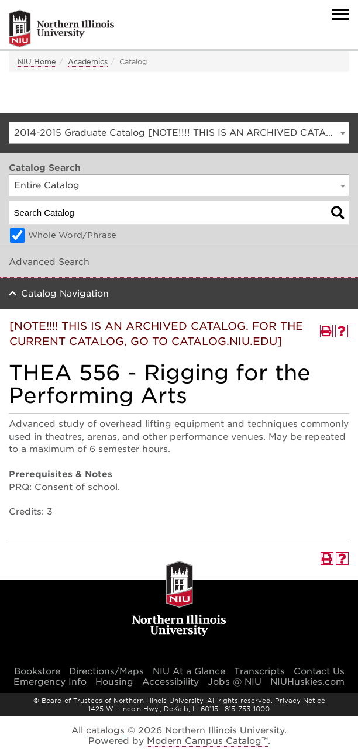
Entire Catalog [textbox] (47, 185)
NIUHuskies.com (307, 682)
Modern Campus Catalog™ (207, 741)
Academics (88, 61)
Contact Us (319, 671)
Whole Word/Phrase (72, 235)
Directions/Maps (106, 671)
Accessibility (170, 682)
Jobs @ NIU (234, 682)
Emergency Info (50, 682)
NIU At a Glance (189, 671)
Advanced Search (49, 262)
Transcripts (259, 671)
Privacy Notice (300, 701)
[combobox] (179, 133)
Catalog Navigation (65, 293)
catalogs (105, 730)
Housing (114, 682)
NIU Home (37, 61)
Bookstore (37, 671)
